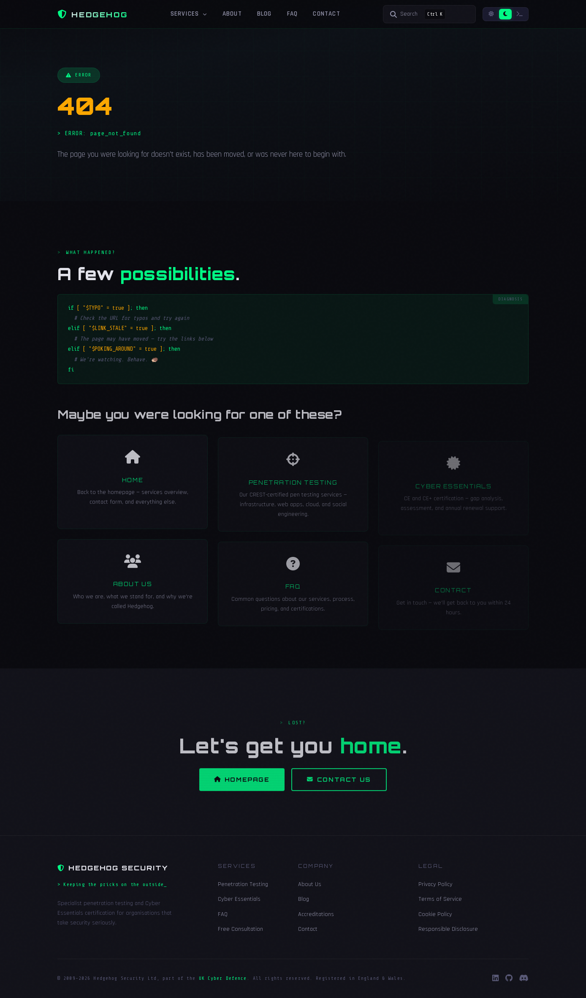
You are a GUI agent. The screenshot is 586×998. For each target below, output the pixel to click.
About (232, 14)
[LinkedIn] (495, 978)
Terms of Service (440, 899)
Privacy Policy (435, 884)
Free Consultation (240, 929)
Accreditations (316, 914)
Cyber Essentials (239, 899)
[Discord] (524, 978)
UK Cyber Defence (223, 978)
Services (189, 14)
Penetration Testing (293, 493)
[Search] (429, 14)
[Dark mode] (505, 14)
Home (132, 489)
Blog (264, 14)
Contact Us (339, 788)
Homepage (242, 788)
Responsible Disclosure (448, 929)
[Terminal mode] (520, 14)
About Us (132, 593)
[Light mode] (491, 14)
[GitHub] (509, 978)
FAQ (292, 14)
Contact (326, 14)
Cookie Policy (435, 914)
